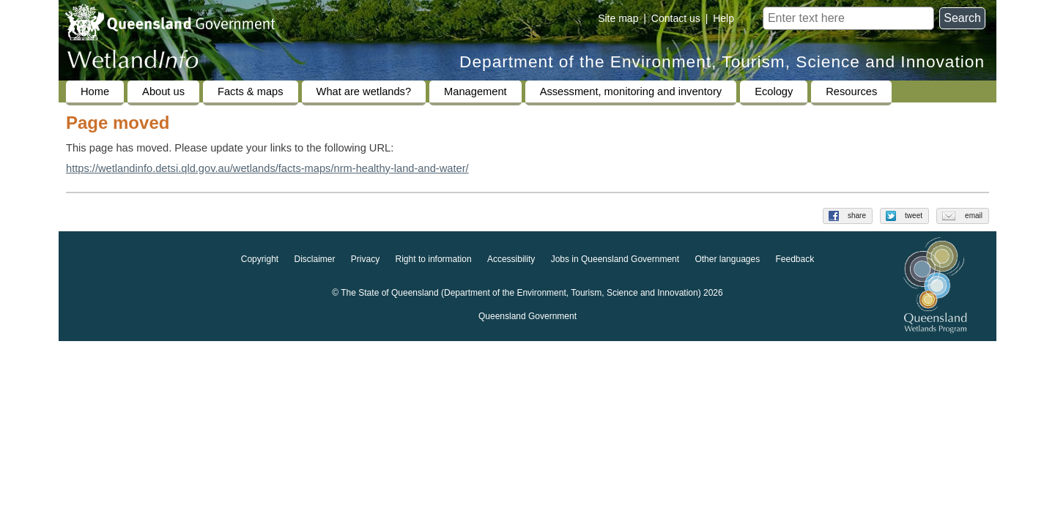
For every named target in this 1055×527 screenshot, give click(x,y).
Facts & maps (251, 91)
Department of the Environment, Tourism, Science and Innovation (722, 61)
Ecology (774, 91)
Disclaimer (314, 259)
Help (723, 18)
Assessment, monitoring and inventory (631, 91)
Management (475, 91)
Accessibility (511, 259)
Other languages (727, 259)
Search (962, 18)
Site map (618, 18)
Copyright (259, 259)
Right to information (434, 259)
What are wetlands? (364, 91)
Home (95, 91)
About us (163, 91)
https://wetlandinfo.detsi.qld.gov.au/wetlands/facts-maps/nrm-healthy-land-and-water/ (267, 168)
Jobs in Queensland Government (615, 259)
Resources (851, 91)
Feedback (795, 259)
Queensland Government (527, 316)
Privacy (365, 259)
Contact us (675, 18)
